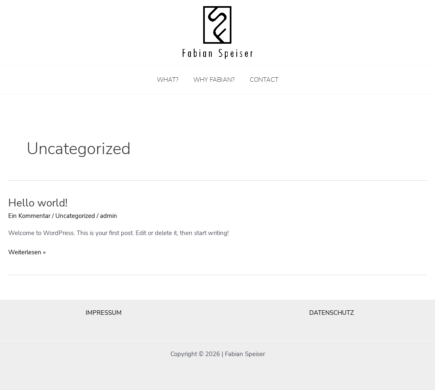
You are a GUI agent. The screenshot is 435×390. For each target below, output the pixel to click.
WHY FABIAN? (213, 80)
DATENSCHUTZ (331, 313)
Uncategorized (75, 216)
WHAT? (170, 80)
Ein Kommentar (29, 216)
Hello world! (38, 203)
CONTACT (261, 80)
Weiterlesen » (27, 251)
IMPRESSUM (104, 313)
